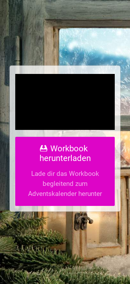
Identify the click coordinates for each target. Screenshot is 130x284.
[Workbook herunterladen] (65, 171)
